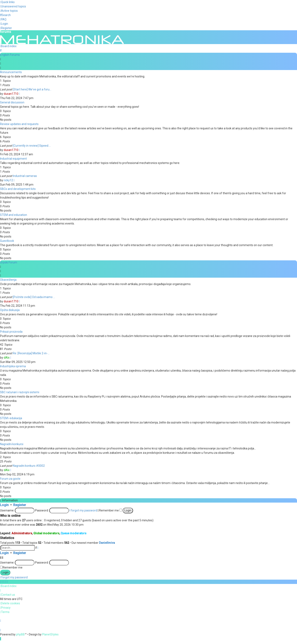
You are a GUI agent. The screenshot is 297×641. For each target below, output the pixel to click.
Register (19, 504)
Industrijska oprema (13, 365)
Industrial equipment (13, 158)
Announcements (11, 71)
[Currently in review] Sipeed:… (32, 145)
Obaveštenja (8, 279)
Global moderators (46, 533)
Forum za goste (10, 478)
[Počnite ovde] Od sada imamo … (34, 296)
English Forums (10, 54)
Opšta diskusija (10, 309)
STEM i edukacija (11, 417)
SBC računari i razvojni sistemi (19, 391)
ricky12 (8, 179)
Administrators (22, 533)
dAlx (6, 357)
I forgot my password (83, 510)
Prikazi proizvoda (11, 331)
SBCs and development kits (18, 188)
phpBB (20, 634)
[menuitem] (13, 6)
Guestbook (7, 240)
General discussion (12, 102)
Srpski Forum (8, 262)
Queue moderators (73, 533)
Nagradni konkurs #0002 (29, 465)
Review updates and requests (19, 123)
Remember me (110, 510)
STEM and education (13, 214)
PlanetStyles (50, 634)
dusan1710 (11, 93)
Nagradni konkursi (11, 443)
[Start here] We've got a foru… (32, 89)
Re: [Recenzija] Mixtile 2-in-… (31, 352)
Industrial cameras (25, 175)
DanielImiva (107, 542)
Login (4, 504)
